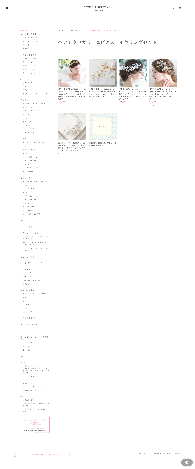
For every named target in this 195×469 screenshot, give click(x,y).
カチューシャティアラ (31, 118)
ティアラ (24, 100)
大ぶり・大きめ (28, 154)
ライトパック (28, 344)
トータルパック (28, 352)
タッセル (26, 165)
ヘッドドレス (28, 87)
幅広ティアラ (28, 115)
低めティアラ (28, 122)
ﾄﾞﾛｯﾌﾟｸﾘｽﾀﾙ (28, 172)
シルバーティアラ (29, 126)
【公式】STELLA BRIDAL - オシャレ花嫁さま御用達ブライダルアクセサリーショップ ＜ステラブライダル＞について (36, 371)
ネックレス (25, 221)
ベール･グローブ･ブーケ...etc (34, 264)
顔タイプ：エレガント (31, 66)
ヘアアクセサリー (28, 79)
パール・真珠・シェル (31, 157)
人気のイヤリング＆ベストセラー (35, 182)
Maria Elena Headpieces (33, 281)
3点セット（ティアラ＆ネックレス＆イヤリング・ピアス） (36, 244)
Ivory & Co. (27, 278)
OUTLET (24, 332)
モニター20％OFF (28, 326)
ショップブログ (28, 378)
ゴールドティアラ (29, 129)
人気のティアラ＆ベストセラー (34, 104)
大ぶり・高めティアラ (31, 108)
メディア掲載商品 (28, 319)
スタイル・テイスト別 (31, 38)
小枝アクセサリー (29, 83)
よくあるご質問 (28, 402)
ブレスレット (26, 227)
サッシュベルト (27, 258)
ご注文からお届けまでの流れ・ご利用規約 (36, 406)
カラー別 (26, 45)
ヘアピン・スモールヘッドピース (35, 94)
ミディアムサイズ (29, 150)
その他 (25, 310)
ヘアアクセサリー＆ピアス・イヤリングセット (36, 250)
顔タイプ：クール (29, 73)
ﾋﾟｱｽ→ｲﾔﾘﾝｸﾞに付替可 (31, 215)
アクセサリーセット (74, 30)
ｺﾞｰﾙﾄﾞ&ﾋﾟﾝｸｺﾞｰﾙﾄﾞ (30, 168)
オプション (27, 285)
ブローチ (26, 306)
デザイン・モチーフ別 (31, 41)
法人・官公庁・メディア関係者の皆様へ (36, 412)
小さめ (25, 147)
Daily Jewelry (27, 291)
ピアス (23, 139)
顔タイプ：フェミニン (31, 62)
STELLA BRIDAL (29, 274)
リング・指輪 (28, 313)
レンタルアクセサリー (30, 270)
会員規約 (178, 455)
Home (60, 30)
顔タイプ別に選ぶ (28, 55)
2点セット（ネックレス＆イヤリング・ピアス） (35, 238)
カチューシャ (28, 90)
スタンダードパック (30, 348)
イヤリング (25, 178)
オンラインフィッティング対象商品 (34, 340)
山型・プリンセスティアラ (32, 111)
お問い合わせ (28, 385)
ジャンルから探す (28, 34)
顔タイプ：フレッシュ (31, 69)
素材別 (25, 49)
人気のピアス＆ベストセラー (33, 143)
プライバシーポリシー (31, 388)
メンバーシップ (28, 381)
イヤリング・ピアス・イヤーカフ (35, 295)
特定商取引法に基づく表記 (33, 392)
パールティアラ (28, 133)
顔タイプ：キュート (30, 59)
